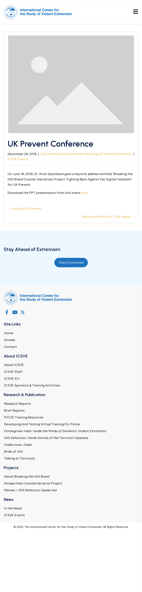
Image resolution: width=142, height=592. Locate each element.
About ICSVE (14, 365)
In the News (13, 508)
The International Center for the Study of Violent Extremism (86, 154)
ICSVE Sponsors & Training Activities (32, 385)
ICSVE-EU (11, 378)
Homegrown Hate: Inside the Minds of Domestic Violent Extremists (55, 431)
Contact (10, 347)
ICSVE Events (18, 159)
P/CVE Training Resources (23, 417)
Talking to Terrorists (19, 458)
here (84, 193)
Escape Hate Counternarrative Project (33, 483)
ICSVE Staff (13, 372)
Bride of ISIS (13, 451)
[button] (7, 312)
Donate (9, 340)
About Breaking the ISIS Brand (26, 476)
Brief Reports (14, 410)
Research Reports (17, 404)
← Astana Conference (24, 208)
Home (8, 333)
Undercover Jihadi (18, 445)
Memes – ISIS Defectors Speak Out (30, 490)
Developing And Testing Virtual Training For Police (42, 424)
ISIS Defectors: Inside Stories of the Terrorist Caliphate (46, 438)
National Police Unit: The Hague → (108, 217)
